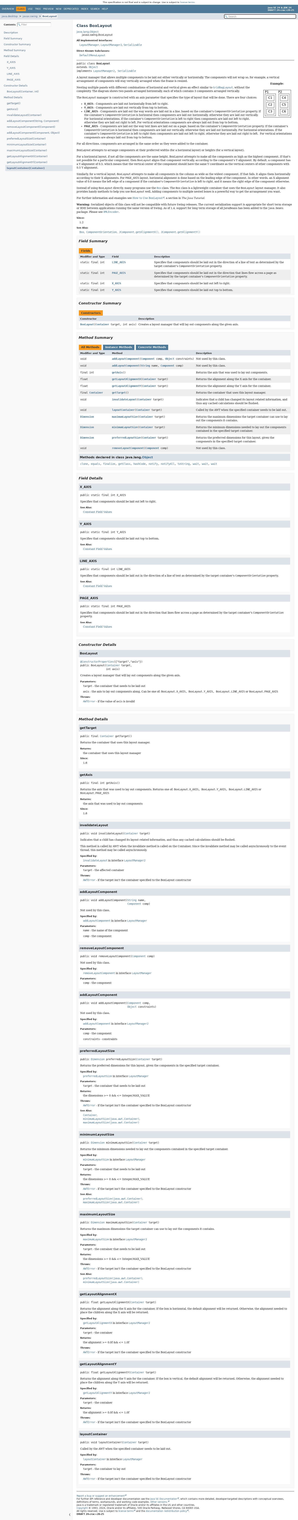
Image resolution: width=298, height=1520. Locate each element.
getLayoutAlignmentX (126, 379)
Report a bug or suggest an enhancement (101, 1496)
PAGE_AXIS (13, 79)
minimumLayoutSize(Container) (26, 144)
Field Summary (13, 38)
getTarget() (13, 103)
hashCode (139, 463)
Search (95, 9)
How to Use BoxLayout (147, 198)
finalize (109, 463)
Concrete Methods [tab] (152, 347)
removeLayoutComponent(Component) (31, 126)
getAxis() (12, 109)
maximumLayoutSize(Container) (27, 150)
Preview (48, 9)
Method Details (13, 97)
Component (148, 358)
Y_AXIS (11, 68)
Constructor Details (16, 85)
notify (153, 463)
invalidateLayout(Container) (24, 115)
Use (30, 9)
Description (12, 32)
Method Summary (15, 50)
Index (84, 9)
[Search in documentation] (260, 16)
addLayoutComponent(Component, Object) (33, 132)
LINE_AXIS (13, 73)
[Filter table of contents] (34, 24)
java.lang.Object (87, 31)
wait (196, 463)
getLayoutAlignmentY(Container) (27, 162)
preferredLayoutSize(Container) (26, 138)
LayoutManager (89, 44)
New (58, 9)
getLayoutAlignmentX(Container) (27, 156)
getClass (124, 463)
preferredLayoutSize (126, 437)
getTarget (119, 392)
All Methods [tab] (90, 347)
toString (184, 463)
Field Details (11, 56)
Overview (8, 9)
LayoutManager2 (111, 44)
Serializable (133, 44)
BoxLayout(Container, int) (23, 91)
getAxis (117, 372)
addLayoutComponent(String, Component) (33, 121)
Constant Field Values (97, 511)
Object (93, 67)
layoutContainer (123, 409)
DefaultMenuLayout (92, 55)
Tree (38, 9)
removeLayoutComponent (128, 448)
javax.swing (30, 16)
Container (102, 324)
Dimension (87, 416)
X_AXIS (11, 62)
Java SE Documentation (163, 1499)
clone (84, 463)
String (145, 365)
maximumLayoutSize (125, 416)
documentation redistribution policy (166, 1511)
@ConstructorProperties (97, 661)
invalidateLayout (124, 399)
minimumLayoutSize (125, 427)
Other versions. (159, 1502)
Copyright (82, 1508)
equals (95, 463)
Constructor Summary (17, 44)
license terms (187, 2)
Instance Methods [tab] (118, 347)
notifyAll (167, 463)
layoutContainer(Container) (23, 168)
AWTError (89, 701)
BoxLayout (49, 16)
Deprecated (71, 9)
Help (105, 9)
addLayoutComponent (125, 358)
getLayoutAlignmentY (126, 385)
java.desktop (10, 16)
